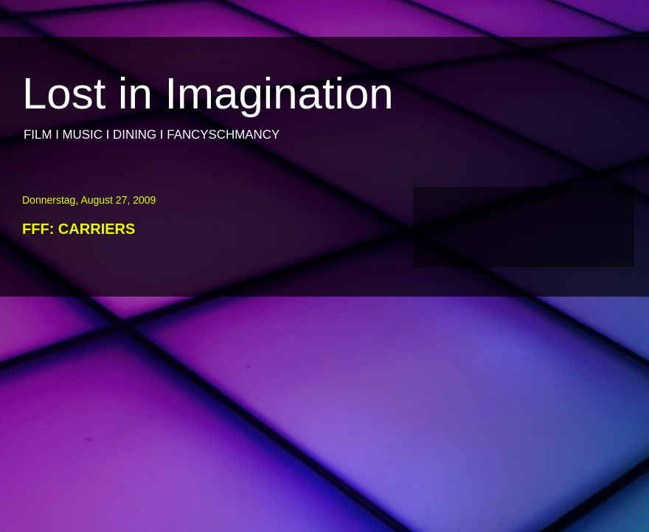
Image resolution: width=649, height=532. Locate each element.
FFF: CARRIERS (78, 229)
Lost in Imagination (208, 93)
